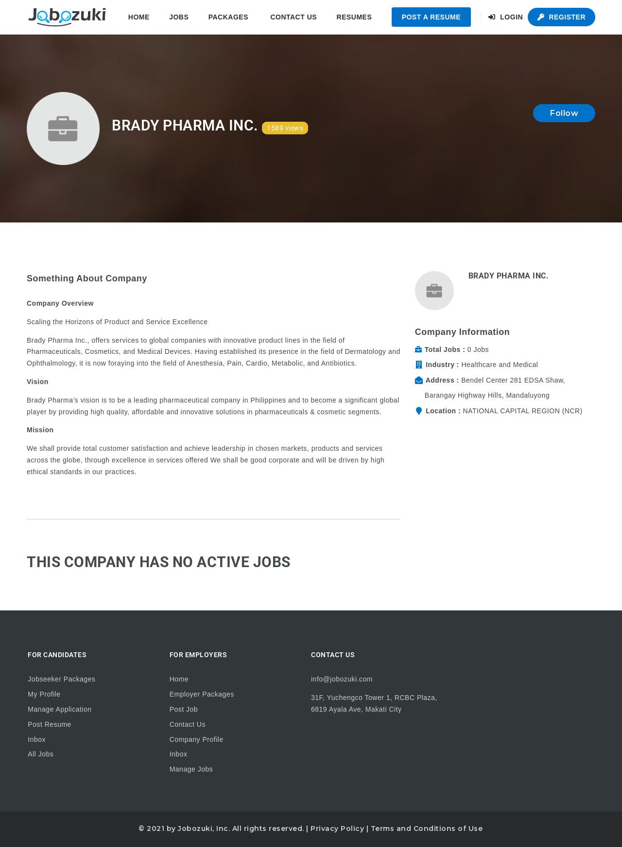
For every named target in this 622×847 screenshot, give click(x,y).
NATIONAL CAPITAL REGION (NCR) (522, 411)
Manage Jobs (191, 769)
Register (561, 17)
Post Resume (49, 724)
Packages (228, 17)
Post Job (184, 709)
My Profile (44, 694)
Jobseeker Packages (61, 679)
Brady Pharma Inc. (508, 275)
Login (505, 17)
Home (139, 17)
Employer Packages (202, 694)
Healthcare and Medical (499, 364)
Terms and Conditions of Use (427, 828)
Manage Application (59, 709)
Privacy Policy (337, 828)
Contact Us (293, 17)
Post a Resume (431, 17)
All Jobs (40, 754)
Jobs (179, 17)
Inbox (37, 739)
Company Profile (197, 739)
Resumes (354, 17)
